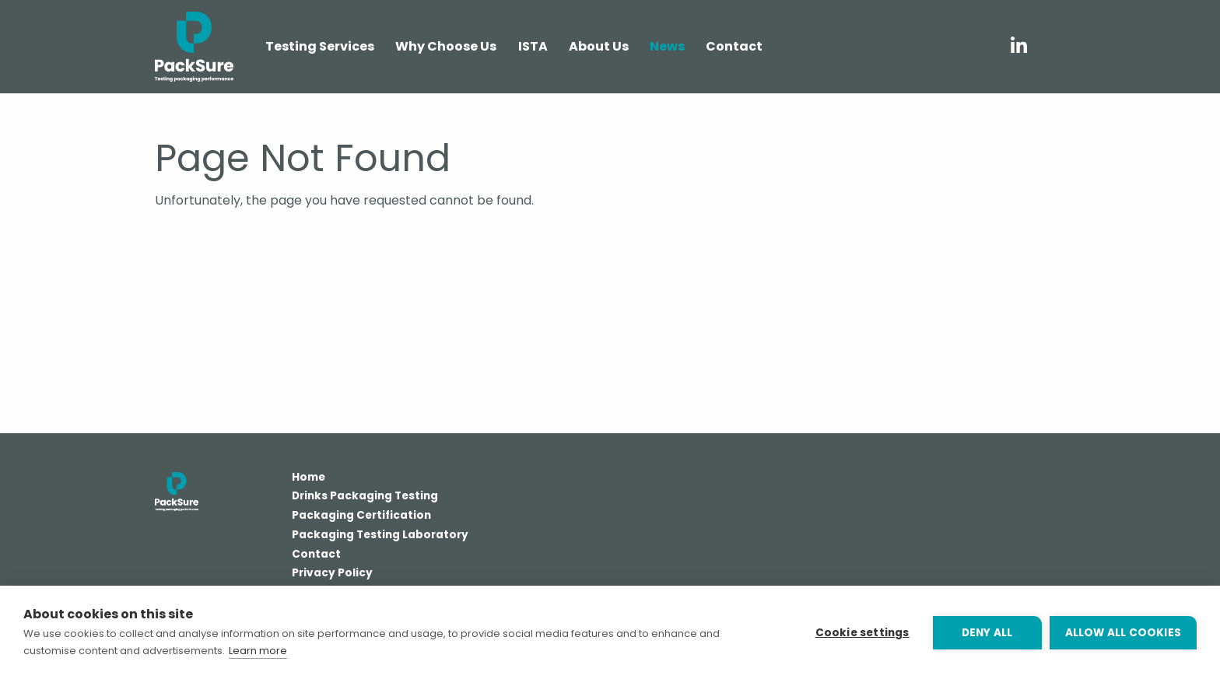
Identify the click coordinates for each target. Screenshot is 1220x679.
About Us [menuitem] (599, 46)
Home (308, 478)
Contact (316, 555)
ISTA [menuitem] (533, 46)
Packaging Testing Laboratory (380, 536)
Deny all (987, 632)
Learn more (258, 650)
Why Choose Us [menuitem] (445, 46)
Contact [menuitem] (734, 46)
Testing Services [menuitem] (319, 46)
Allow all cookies (1123, 632)
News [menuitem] (667, 46)
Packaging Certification (361, 516)
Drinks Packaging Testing (365, 497)
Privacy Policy (332, 574)
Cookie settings (862, 632)
